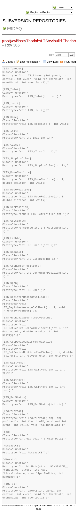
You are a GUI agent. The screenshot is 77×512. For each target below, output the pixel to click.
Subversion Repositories (34, 20)
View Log (52, 61)
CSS (38, 509)
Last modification (30, 61)
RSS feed (70, 61)
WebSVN (18, 505)
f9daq (14, 28)
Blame (9, 61)
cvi (14, 41)
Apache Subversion (43, 505)
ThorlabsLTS (37, 41)
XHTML (69, 505)
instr (21, 41)
